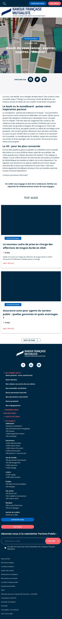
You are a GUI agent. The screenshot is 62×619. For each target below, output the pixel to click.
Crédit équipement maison (15, 434)
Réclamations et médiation (9, 574)
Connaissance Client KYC (8, 598)
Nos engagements (13, 405)
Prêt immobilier (11, 436)
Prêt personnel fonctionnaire (16, 460)
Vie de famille (11, 458)
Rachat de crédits (13, 512)
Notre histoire (11, 380)
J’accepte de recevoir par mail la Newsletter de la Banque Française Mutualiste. (31, 548)
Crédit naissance (11, 465)
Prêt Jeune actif (11, 493)
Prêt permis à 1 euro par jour (16, 453)
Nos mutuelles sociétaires (16, 388)
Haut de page (29, 340)
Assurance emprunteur (14, 426)
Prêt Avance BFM (12, 498)
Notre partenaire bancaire (16, 393)
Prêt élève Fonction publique (16, 484)
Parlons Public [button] (9, 413)
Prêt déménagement (13, 463)
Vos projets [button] (10, 421)
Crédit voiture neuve (13, 446)
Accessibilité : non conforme (10, 610)
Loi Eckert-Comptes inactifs (9, 582)
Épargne (9, 503)
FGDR (2, 590)
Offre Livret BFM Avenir (14, 505)
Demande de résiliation (8, 602)
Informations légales (7, 563)
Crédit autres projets (13, 477)
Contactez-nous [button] (12, 417)
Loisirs (8, 472)
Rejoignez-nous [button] (12, 410)
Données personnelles (8, 586)
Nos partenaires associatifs (17, 397)
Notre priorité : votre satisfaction (19, 375)
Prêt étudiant (10, 487)
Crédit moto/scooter (13, 451)
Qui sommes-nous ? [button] (13, 373)
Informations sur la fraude (9, 578)
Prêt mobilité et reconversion (16, 496)
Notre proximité (12, 401)
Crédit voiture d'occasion (14, 448)
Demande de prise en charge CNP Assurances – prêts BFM (19, 594)
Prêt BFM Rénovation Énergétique (18, 429)
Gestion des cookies (7, 570)
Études (8, 481)
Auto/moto (10, 440)
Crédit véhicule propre (13, 443)
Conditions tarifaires (7, 567)
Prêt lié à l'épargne (12, 508)
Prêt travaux (10, 431)
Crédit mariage (11, 468)
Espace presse (5, 559)
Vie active (9, 491)
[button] (59, 12)
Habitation (10, 423)
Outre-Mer (4, 606)
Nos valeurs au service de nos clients (20, 384)
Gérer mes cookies (7, 614)
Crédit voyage (10, 475)
